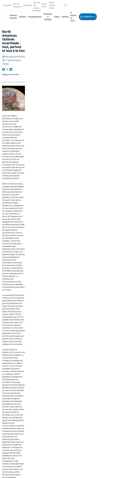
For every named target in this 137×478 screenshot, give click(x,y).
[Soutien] (31, 417)
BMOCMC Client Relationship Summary (66, 432)
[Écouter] (71, 34)
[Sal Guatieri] (36, 38)
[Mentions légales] (106, 410)
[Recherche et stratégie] (66, 9)
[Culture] (79, 9)
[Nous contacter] (11, 391)
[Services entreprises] (20, 2)
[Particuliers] (7, 2)
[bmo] (9, 10)
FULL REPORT (30, 340)
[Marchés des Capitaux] (13, 410)
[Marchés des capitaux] (48, 2)
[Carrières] (87, 9)
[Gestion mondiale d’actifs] (79, 2)
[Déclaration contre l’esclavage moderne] (54, 417)
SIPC (113, 443)
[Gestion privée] (63, 2)
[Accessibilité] (20, 417)
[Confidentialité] (89, 410)
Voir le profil (70, 364)
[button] (120, 9)
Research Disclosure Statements (110, 430)
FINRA (104, 443)
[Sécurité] (120, 410)
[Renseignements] (49, 9)
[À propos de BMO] (73, 410)
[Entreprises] (34, 2)
